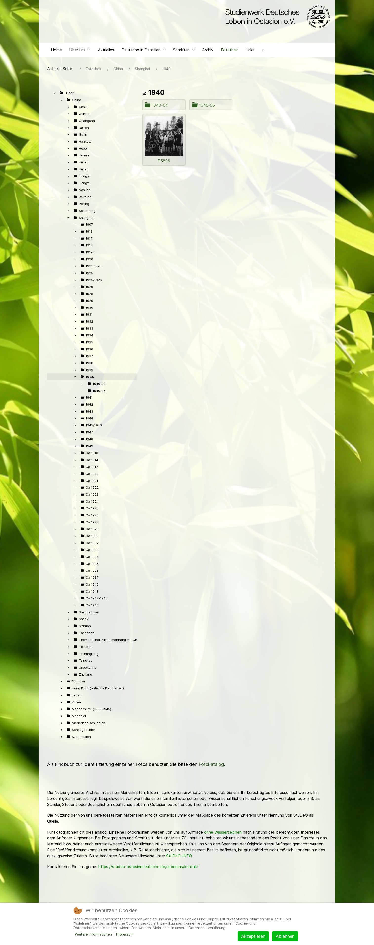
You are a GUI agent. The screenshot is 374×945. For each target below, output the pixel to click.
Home (56, 50)
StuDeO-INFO (179, 857)
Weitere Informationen (93, 934)
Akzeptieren (253, 936)
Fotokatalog (211, 765)
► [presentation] (68, 108)
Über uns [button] (79, 50)
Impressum (124, 934)
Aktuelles (106, 50)
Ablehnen (285, 936)
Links (249, 50)
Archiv (207, 50)
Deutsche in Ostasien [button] (144, 50)
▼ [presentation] (54, 94)
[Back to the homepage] (276, 16)
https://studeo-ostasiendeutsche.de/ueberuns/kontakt (148, 867)
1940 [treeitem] (90, 378)
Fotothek (229, 50)
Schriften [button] (184, 50)
